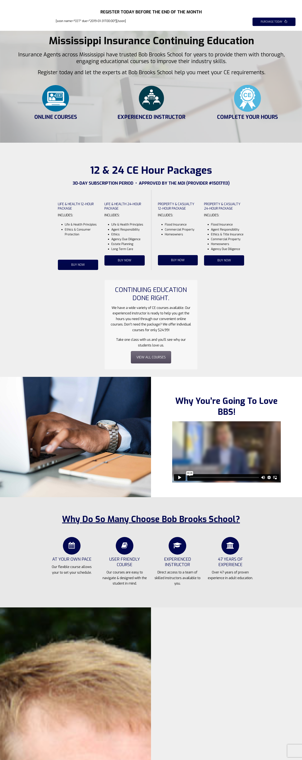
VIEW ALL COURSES (151, 357)
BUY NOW (78, 265)
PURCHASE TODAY (274, 21)
